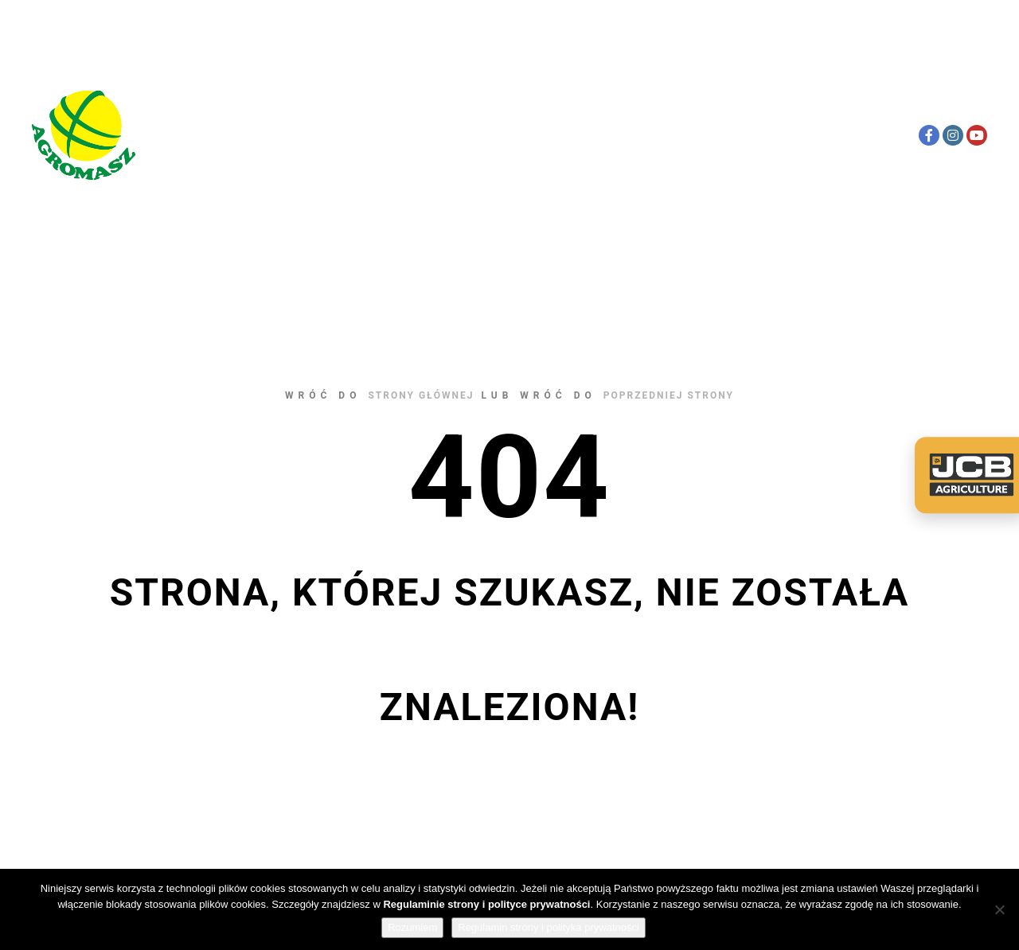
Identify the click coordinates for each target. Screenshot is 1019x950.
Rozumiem (412, 927)
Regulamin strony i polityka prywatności (548, 927)
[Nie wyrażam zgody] (999, 909)
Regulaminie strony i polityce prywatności (486, 904)
